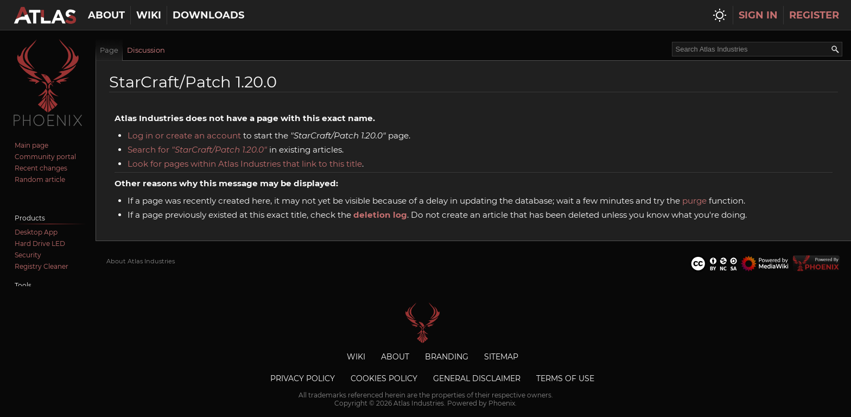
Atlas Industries (425, 322)
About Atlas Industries (140, 261)
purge (694, 200)
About (106, 15)
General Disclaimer (476, 378)
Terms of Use (565, 378)
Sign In (758, 15)
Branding (446, 357)
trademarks (327, 395)
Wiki (148, 15)
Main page (31, 145)
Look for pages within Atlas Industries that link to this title (245, 164)
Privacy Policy (302, 378)
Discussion (146, 50)
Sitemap (501, 357)
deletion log (380, 215)
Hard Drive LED (40, 243)
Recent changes (41, 168)
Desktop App (36, 232)
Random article (40, 179)
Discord (27, 196)
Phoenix (501, 403)
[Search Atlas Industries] (757, 49)
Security (28, 255)
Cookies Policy (384, 378)
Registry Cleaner (41, 266)
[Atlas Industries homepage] (44, 15)
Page (109, 50)
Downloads (208, 15)
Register (814, 15)
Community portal (45, 157)
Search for (197, 149)
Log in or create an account (184, 135)
